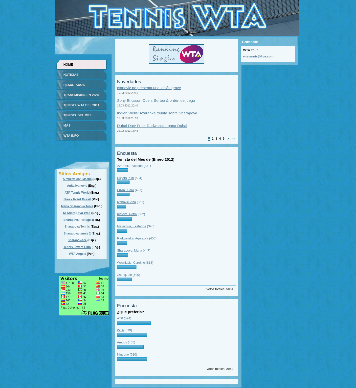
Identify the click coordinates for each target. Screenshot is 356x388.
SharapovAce (77, 240)
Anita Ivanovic (77, 185)
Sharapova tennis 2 (77, 233)
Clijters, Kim (125, 178)
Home (68, 64)
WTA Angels (77, 254)
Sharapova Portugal (77, 220)
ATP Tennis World (77, 192)
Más (67, 125)
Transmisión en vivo (81, 95)
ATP (120, 318)
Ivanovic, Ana (126, 202)
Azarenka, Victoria (130, 166)
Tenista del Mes (78, 115)
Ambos (122, 342)
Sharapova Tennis (77, 226)
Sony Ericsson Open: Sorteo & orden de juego (156, 100)
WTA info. (72, 135)
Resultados (74, 85)
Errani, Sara (125, 190)
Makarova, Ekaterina (131, 226)
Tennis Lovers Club (77, 247)
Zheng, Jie (124, 275)
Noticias (71, 75)
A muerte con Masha (77, 179)
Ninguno (123, 354)
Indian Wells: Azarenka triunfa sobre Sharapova (157, 113)
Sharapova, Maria (129, 250)
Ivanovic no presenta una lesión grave (149, 88)
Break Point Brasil (77, 199)
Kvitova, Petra (127, 214)
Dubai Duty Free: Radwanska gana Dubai (152, 126)
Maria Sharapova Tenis (77, 206)
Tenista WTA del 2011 (82, 105)
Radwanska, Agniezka (132, 238)
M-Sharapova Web (76, 213)
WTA (120, 330)
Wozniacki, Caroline (131, 262)
